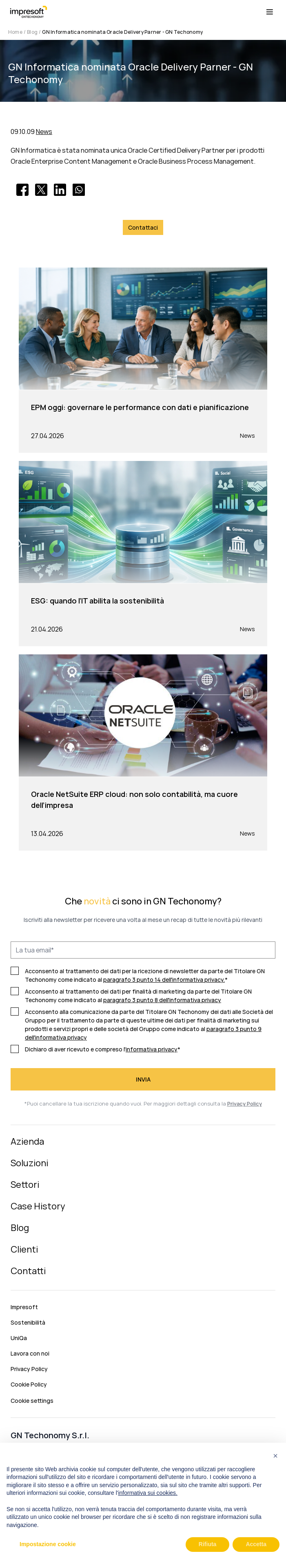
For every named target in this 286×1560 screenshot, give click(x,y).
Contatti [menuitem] (28, 1271)
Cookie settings (32, 1400)
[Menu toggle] (269, 12)
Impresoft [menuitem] (24, 1307)
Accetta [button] (256, 1544)
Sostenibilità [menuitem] (28, 1322)
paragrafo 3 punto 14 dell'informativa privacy (163, 979)
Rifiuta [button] (208, 1544)
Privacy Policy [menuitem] (29, 1369)
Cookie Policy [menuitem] (29, 1384)
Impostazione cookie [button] (48, 1544)
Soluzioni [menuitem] (29, 1163)
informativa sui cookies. (147, 1493)
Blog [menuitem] (20, 1228)
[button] (275, 1455)
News (44, 131)
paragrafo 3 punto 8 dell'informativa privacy (162, 1000)
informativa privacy (151, 1049)
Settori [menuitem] (25, 1184)
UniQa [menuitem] (19, 1338)
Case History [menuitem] (38, 1206)
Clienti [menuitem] (24, 1249)
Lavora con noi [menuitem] (30, 1353)
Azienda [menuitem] (27, 1141)
